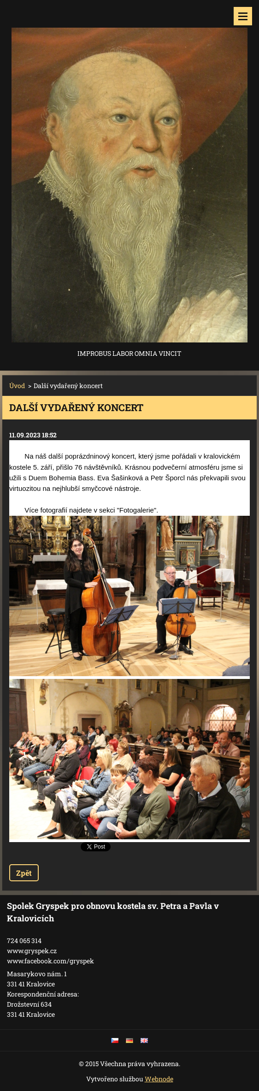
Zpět (24, 873)
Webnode (159, 1078)
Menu (243, 16)
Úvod (17, 385)
